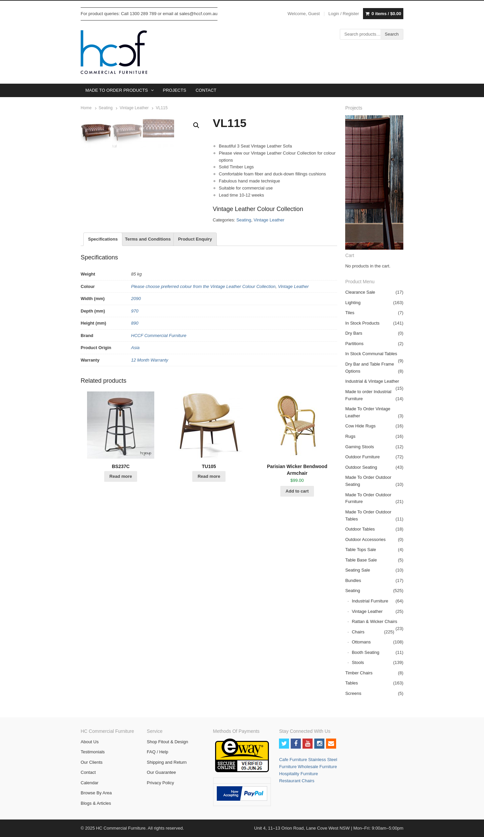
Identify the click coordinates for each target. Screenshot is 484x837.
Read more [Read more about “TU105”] (209, 524)
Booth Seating (365, 652)
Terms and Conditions (148, 287)
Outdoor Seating (361, 467)
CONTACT (206, 90)
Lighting (353, 302)
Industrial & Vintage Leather (372, 381)
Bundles (353, 580)
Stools (358, 662)
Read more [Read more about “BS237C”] (121, 524)
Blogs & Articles (96, 803)
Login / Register (343, 13)
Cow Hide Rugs (360, 425)
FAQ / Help (157, 751)
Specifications (103, 287)
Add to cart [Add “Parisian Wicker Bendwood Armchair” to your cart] (297, 539)
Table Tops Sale (360, 549)
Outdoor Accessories (365, 539)
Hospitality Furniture (298, 773)
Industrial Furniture (370, 600)
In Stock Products (362, 323)
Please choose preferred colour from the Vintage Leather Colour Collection (203, 334)
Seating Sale (357, 570)
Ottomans (361, 641)
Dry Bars (353, 333)
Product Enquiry (195, 287)
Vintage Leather (134, 108)
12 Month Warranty (149, 408)
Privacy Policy (160, 782)
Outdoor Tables (360, 529)
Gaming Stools (359, 446)
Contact (88, 772)
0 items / (386, 13)
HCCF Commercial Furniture (158, 383)
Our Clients (92, 762)
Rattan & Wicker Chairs (374, 621)
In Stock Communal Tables (371, 353)
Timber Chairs (358, 672)
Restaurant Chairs (296, 780)
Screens (353, 693)
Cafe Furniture (293, 759)
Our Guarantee (161, 772)
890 (134, 371)
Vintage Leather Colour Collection (258, 209)
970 (134, 359)
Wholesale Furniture (317, 766)
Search (392, 34)
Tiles (349, 312)
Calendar (89, 782)
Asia (135, 396)
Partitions (354, 343)
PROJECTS (174, 90)
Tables (351, 682)
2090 (136, 346)
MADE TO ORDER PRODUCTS (116, 90)
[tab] (102, 287)
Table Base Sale (361, 559)
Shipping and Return (167, 762)
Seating (106, 108)
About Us (89, 741)
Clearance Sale (360, 292)
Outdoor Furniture (362, 456)
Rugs (350, 436)
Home (86, 108)
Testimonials (93, 751)
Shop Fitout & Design (167, 741)
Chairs (358, 631)
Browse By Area (96, 792)
